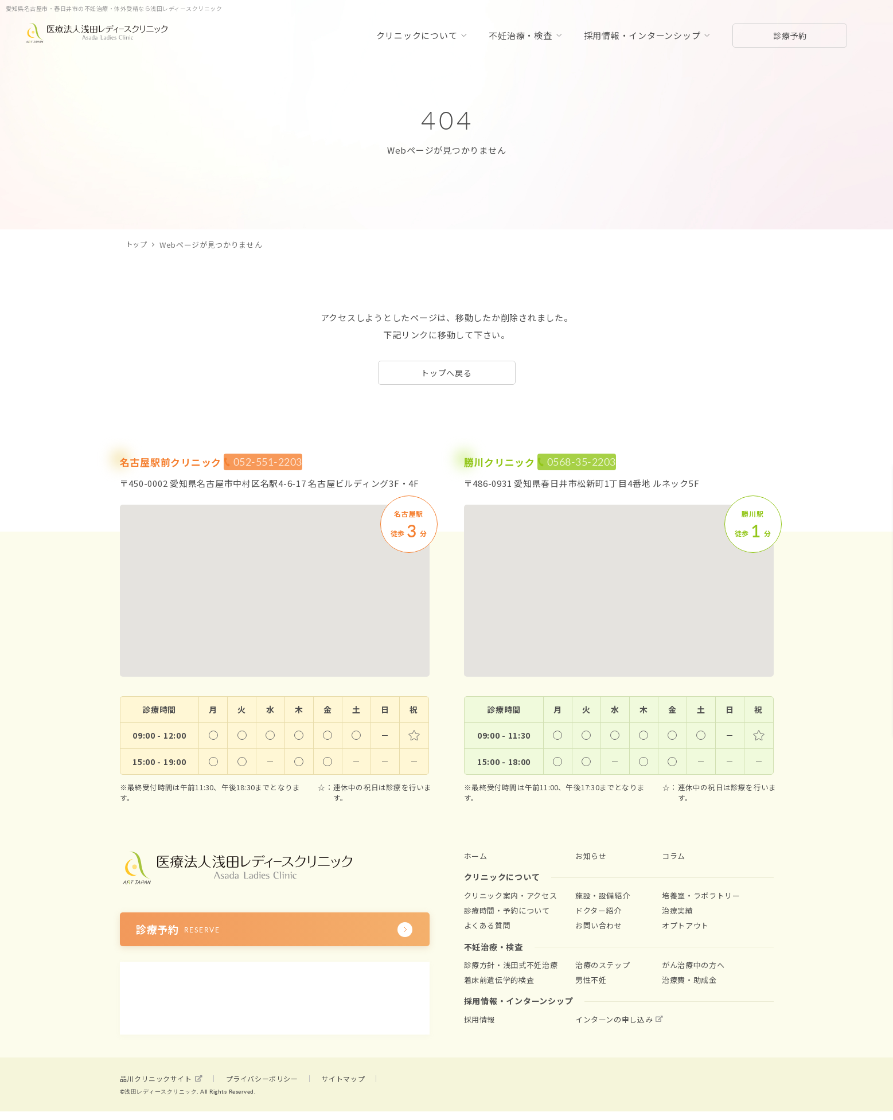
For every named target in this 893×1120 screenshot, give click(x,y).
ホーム (476, 855)
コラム (673, 855)
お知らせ (591, 855)
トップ (137, 244)
